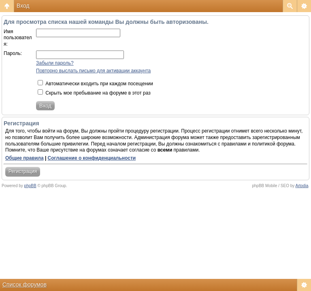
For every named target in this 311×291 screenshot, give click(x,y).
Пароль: (13, 53)
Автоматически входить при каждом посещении (95, 83)
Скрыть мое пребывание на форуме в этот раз (94, 93)
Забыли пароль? (55, 63)
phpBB (30, 185)
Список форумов (24, 284)
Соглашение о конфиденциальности (92, 158)
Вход (23, 5)
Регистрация (23, 171)
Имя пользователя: (18, 38)
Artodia (302, 185)
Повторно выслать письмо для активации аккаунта (93, 71)
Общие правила (24, 158)
